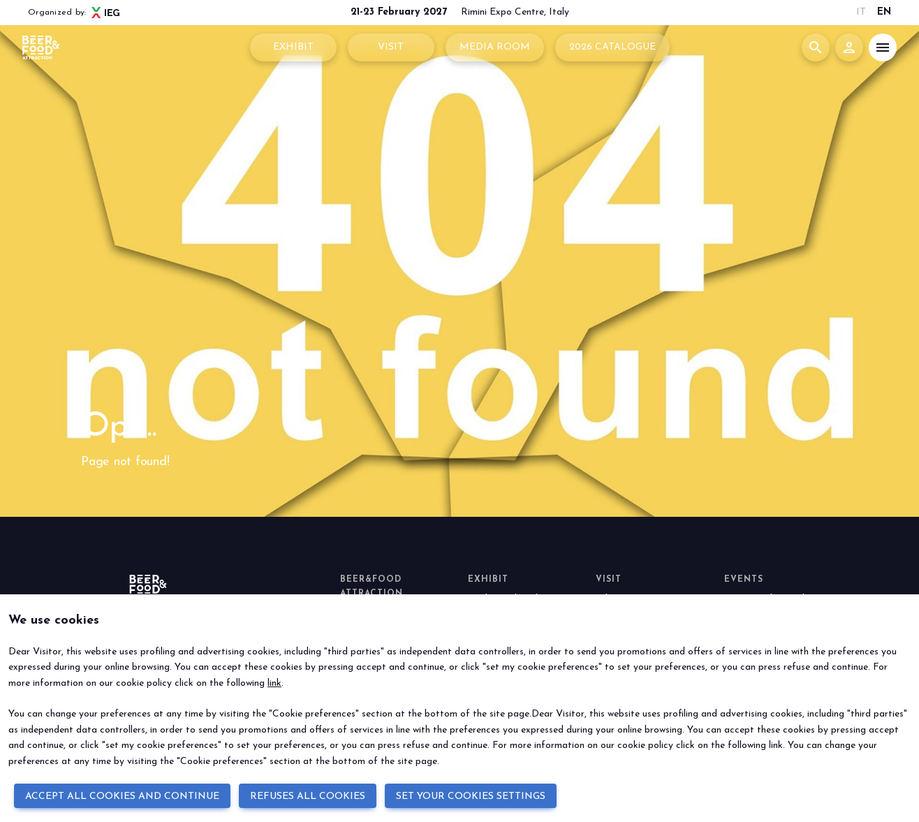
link (274, 683)
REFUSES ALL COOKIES (307, 796)
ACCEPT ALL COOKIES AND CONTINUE (122, 796)
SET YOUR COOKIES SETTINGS (470, 796)
